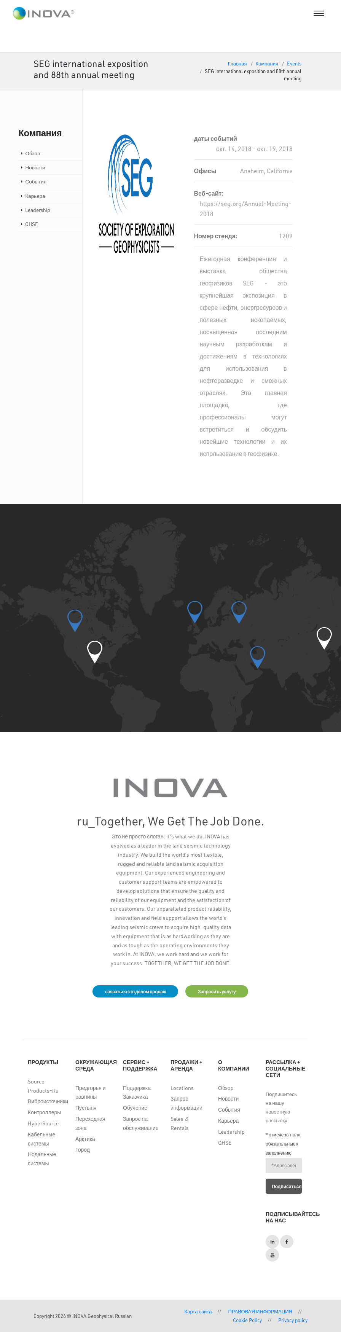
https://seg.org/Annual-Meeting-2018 (246, 208)
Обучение (135, 1107)
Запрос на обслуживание (141, 1123)
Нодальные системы (42, 1158)
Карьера (35, 196)
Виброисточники (46, 1101)
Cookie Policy (247, 1320)
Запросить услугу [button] (217, 991)
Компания (267, 63)
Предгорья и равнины (90, 1092)
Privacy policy (293, 1320)
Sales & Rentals (179, 1123)
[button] (94, 652)
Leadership (37, 210)
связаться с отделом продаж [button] (135, 991)
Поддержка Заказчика (137, 1092)
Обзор (32, 153)
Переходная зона (90, 1123)
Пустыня (86, 1107)
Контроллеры (44, 1112)
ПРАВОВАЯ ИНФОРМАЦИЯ (260, 1311)
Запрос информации (186, 1103)
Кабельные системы (41, 1139)
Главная (237, 63)
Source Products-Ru (43, 1086)
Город (82, 1149)
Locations (182, 1087)
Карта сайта (198, 1311)
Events (294, 63)
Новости (35, 167)
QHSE (31, 224)
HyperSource (43, 1123)
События (35, 181)
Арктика (85, 1138)
